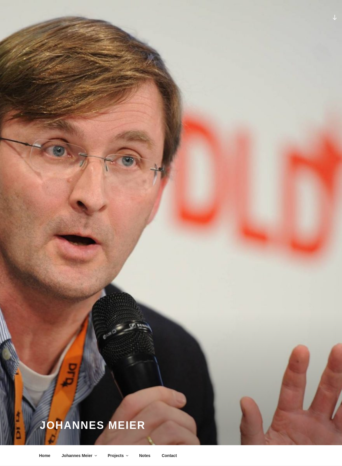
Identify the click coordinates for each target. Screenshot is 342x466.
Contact (169, 455)
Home (45, 455)
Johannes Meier (80, 455)
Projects (118, 455)
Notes (144, 455)
